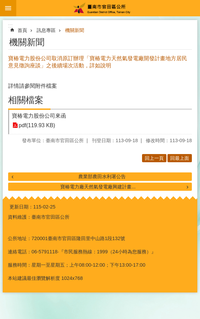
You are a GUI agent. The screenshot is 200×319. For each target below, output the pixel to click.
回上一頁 (154, 158)
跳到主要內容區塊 (3, 3)
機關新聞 (74, 30)
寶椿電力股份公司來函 (39, 116)
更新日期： (21, 206)
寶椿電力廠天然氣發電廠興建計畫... (98, 186)
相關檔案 (25, 100)
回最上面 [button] (179, 158)
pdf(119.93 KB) (37, 125)
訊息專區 (46, 30)
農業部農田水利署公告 (102, 176)
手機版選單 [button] (8, 8)
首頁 (22, 30)
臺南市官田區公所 (108, 8)
